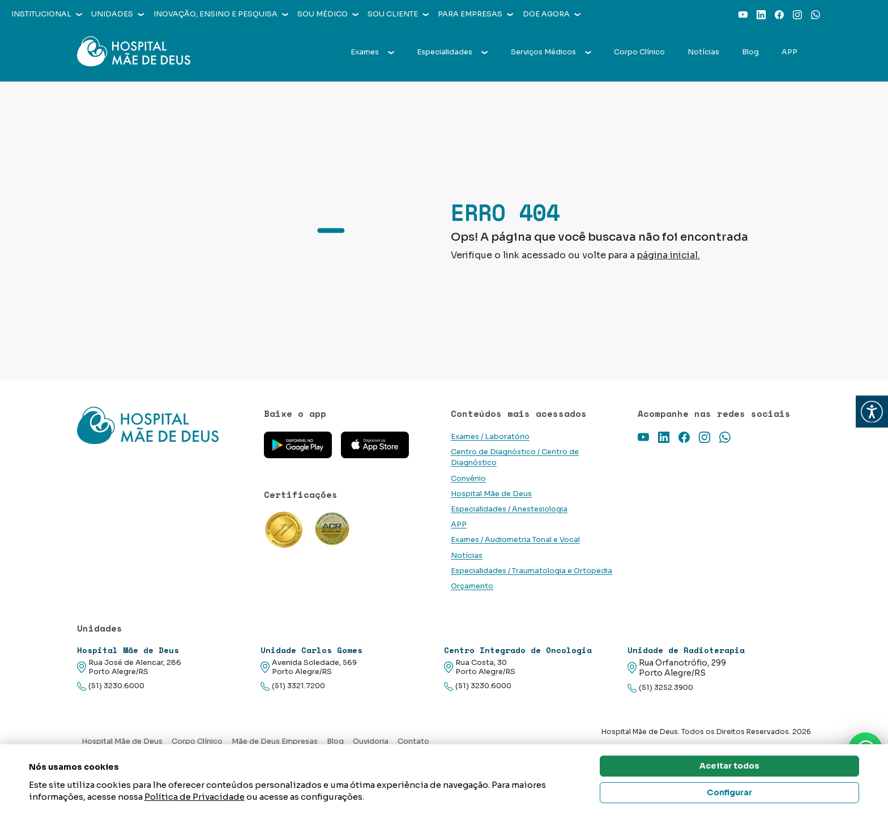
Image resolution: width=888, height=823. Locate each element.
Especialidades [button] (452, 52)
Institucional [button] (46, 14)
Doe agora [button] (551, 14)
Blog (750, 52)
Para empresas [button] (475, 14)
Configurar (729, 792)
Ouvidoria (370, 741)
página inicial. (668, 255)
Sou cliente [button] (398, 14)
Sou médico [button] (327, 14)
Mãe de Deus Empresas (275, 741)
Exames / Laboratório (490, 436)
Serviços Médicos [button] (551, 52)
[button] (872, 411)
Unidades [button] (117, 14)
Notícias (703, 52)
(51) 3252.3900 (660, 688)
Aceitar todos (729, 766)
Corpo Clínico (639, 52)
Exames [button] (372, 52)
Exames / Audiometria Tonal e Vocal (515, 539)
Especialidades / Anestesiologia (509, 509)
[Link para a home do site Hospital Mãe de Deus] (163, 425)
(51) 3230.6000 (110, 686)
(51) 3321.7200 (293, 686)
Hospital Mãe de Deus (491, 493)
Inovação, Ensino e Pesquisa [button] (220, 14)
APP (789, 52)
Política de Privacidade (194, 796)
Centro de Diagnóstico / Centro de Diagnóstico (515, 457)
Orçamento (472, 586)
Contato (413, 741)
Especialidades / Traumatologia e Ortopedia (531, 570)
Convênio (468, 478)
